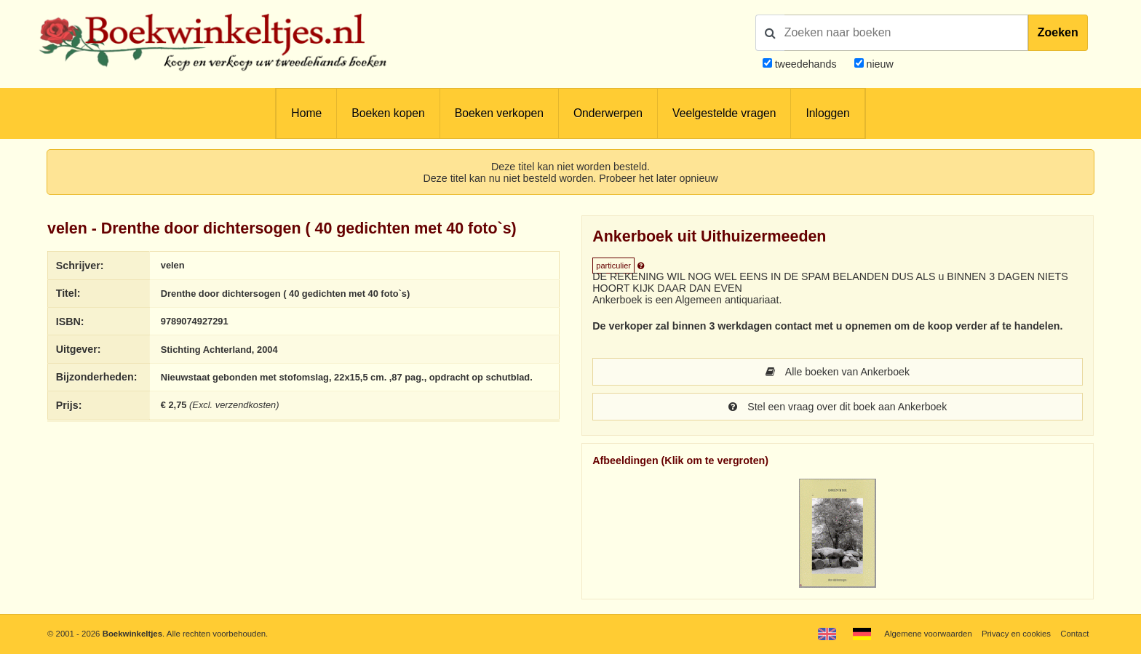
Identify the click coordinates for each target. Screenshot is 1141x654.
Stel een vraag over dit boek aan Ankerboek (837, 406)
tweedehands (806, 64)
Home (306, 113)
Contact (1074, 633)
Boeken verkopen (499, 113)
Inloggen (827, 113)
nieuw (879, 64)
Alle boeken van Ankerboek (837, 372)
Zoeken (1058, 32)
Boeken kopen (387, 113)
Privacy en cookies (1016, 633)
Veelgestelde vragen (724, 113)
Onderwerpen (608, 113)
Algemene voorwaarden (927, 633)
